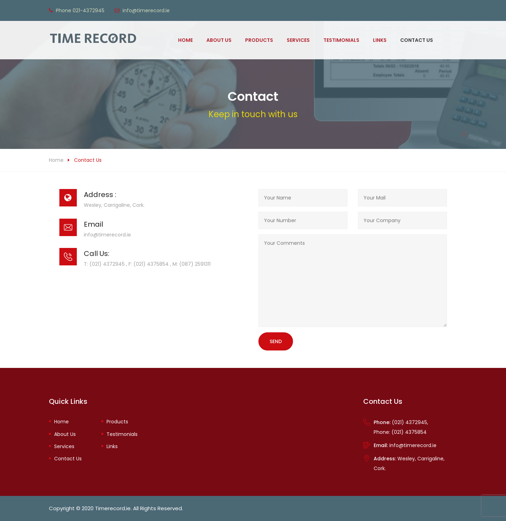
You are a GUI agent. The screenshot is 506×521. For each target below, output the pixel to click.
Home (185, 40)
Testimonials (341, 40)
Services (298, 40)
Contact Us (416, 40)
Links (380, 40)
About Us (219, 40)
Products (259, 40)
